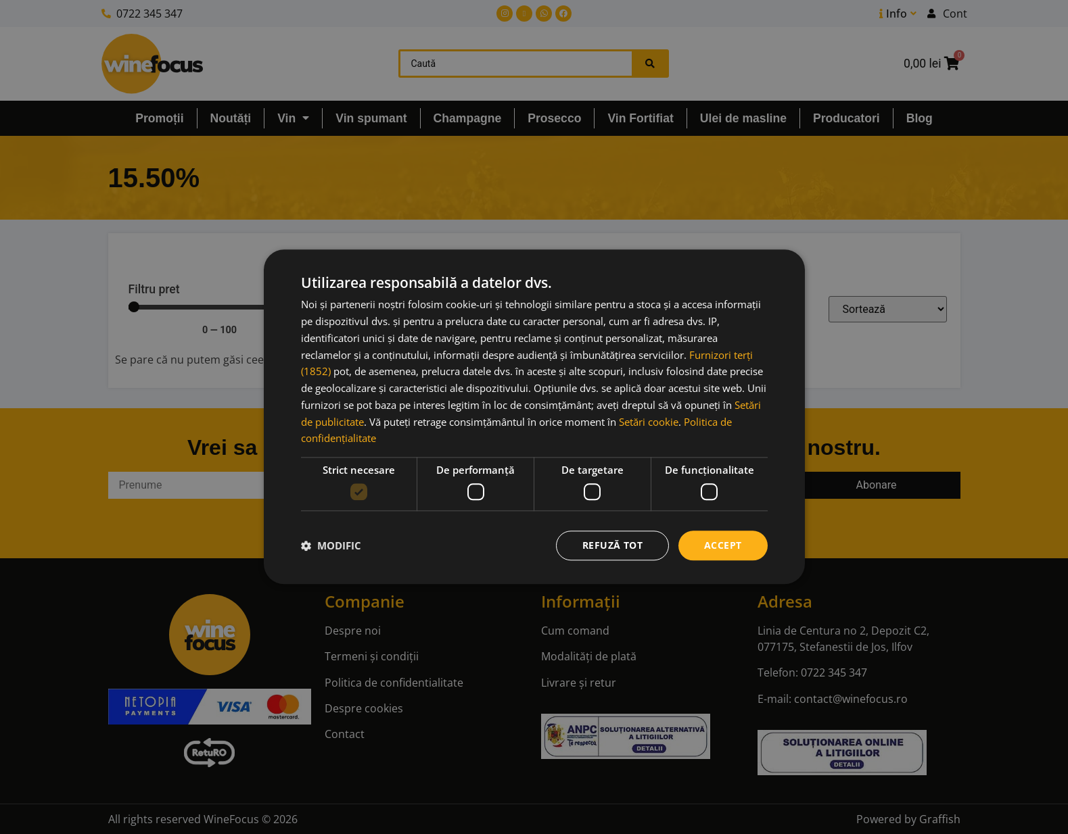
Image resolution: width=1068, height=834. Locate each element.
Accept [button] (722, 545)
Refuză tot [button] (612, 545)
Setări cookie (648, 421)
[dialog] (534, 416)
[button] (331, 545)
